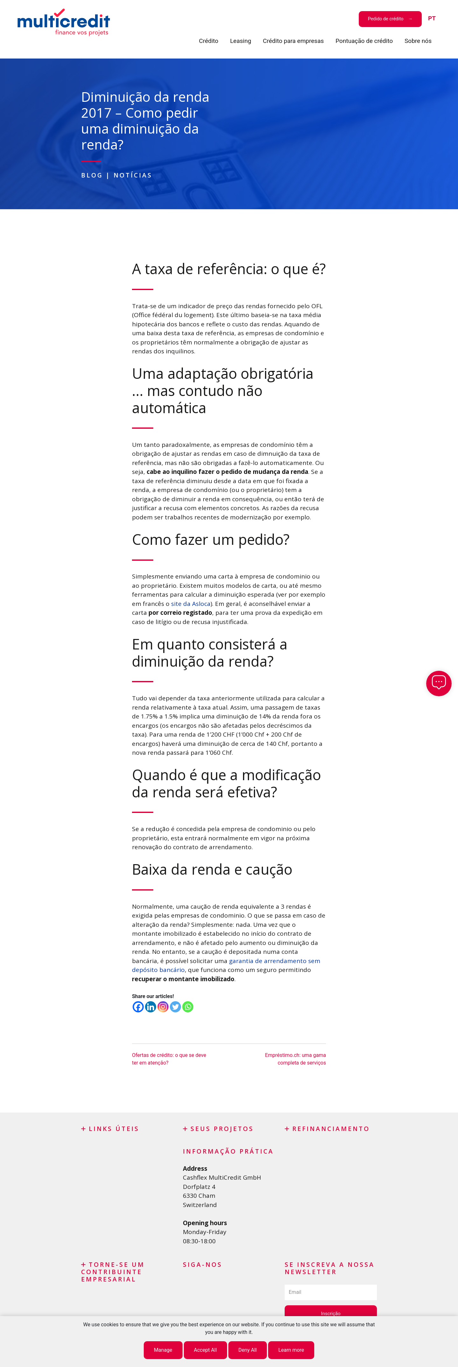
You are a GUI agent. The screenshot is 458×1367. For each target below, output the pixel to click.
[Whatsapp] (187, 1006)
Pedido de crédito (386, 19)
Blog (92, 175)
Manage (163, 1350)
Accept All (205, 1350)
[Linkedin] (150, 1006)
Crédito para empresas (293, 41)
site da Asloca (191, 604)
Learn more (291, 1350)
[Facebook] (138, 1006)
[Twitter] (175, 1006)
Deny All (248, 1350)
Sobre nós (418, 41)
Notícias (133, 175)
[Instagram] (163, 1006)
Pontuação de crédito (364, 41)
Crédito (209, 41)
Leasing (240, 41)
